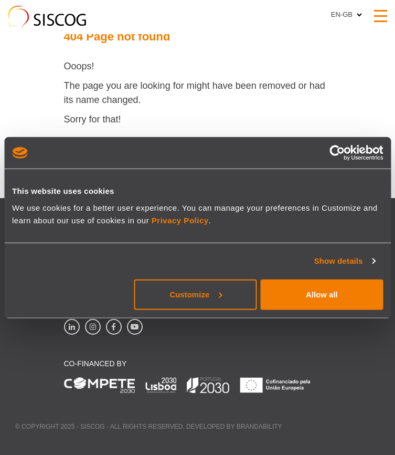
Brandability (259, 426)
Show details (338, 260)
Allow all (322, 293)
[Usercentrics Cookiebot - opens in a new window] (337, 153)
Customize (195, 293)
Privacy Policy (180, 219)
